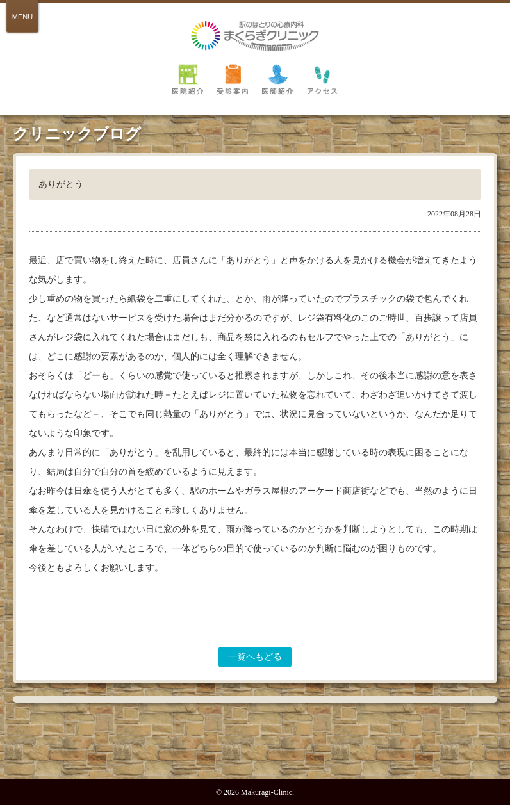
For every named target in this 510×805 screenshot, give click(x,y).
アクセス (322, 79)
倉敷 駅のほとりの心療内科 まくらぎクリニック (255, 36)
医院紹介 (188, 79)
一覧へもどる (255, 657)
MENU (22, 16)
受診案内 (232, 79)
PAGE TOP (255, 749)
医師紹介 (277, 79)
